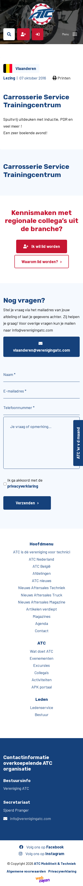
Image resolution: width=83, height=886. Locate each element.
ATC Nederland (41, 559)
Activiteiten (42, 679)
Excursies (41, 665)
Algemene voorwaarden (26, 871)
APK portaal (41, 686)
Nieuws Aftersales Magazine (41, 601)
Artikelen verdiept (41, 609)
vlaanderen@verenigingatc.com (41, 347)
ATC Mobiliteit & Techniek (55, 863)
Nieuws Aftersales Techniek (41, 587)
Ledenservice (41, 707)
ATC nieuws (41, 580)
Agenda (41, 623)
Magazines (41, 616)
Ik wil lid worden (41, 246)
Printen (61, 77)
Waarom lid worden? (39, 261)
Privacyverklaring (62, 871)
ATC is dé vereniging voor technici (41, 551)
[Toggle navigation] (75, 34)
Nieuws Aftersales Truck (41, 594)
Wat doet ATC (41, 651)
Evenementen (41, 658)
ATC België (41, 566)
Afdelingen (42, 573)
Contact (41, 630)
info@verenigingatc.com (30, 818)
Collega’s (41, 672)
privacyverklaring (22, 486)
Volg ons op (41, 847)
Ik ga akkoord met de (24, 483)
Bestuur (41, 714)
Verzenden (25, 502)
